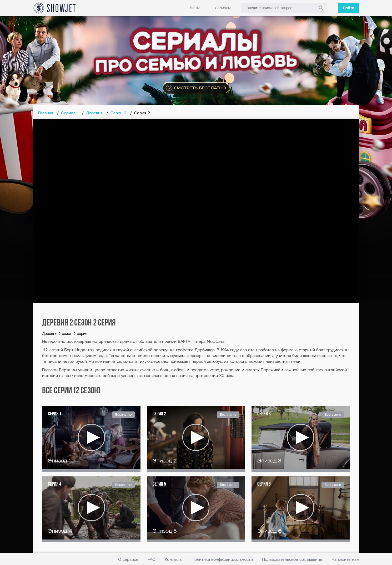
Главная (45, 112)
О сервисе (128, 559)
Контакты (173, 559)
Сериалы (223, 8)
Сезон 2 (118, 112)
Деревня (94, 112)
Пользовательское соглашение (292, 559)
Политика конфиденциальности (222, 559)
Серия (54, 414)
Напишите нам (345, 559)
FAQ (151, 559)
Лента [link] (195, 8)
